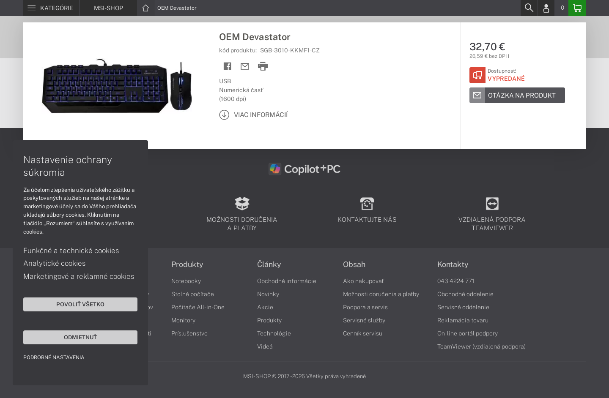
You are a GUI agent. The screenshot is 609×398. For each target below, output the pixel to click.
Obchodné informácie (286, 281)
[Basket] (577, 8)
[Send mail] (245, 66)
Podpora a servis (365, 307)
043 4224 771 (456, 281)
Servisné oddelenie (463, 307)
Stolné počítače (192, 294)
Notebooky (186, 281)
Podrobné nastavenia (54, 357)
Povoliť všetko (80, 304)
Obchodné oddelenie (465, 294)
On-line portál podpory (467, 333)
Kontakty (453, 264)
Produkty (187, 264)
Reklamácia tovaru (462, 320)
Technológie (274, 333)
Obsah (354, 264)
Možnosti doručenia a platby (381, 294)
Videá (265, 346)
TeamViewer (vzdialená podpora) (481, 346)
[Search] (528, 8)
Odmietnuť (80, 337)
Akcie (265, 307)
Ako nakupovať (363, 281)
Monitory (183, 320)
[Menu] (51, 8)
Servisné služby (364, 320)
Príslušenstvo (189, 333)
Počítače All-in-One (198, 307)
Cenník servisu (362, 333)
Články (269, 264)
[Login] (546, 8)
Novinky (268, 294)
